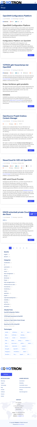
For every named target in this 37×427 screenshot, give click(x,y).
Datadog (23, 335)
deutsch (7, 257)
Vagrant (22, 355)
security (7, 302)
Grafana (28, 341)
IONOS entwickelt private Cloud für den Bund (17, 214)
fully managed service (10, 283)
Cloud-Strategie (6, 79)
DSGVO (2, 396)
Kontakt (2, 389)
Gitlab (13, 341)
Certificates (15, 335)
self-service (7, 304)
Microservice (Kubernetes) (25, 387)
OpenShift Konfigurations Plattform (17, 16)
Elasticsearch (23, 338)
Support (2, 383)
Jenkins (23, 343)
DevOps (21, 389)
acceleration (8, 263)
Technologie (3, 385)
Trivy (15, 355)
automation (8, 267)
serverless (7, 307)
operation (7, 294)
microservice (8, 287)
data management (9, 274)
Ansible (7, 332)
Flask (7, 341)
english (7, 255)
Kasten (30, 343)
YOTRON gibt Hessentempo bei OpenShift (15, 66)
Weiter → (31, 55)
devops (7, 276)
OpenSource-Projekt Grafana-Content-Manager (15, 117)
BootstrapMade (21, 424)
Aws (22, 332)
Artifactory (15, 332)
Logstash (24, 346)
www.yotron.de (20, 416)
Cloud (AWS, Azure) (23, 385)
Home (2, 5)
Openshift (16, 349)
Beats (7, 335)
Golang (20, 341)
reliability (7, 300)
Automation (21, 380)
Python (25, 352)
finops (6, 280)
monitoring (7, 289)
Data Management (23, 391)
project (6, 296)
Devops (7, 338)
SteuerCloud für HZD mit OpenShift (17, 161)
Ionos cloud (14, 343)
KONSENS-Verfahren (28, 191)
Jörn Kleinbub (7, 19)
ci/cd (6, 269)
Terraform (8, 355)
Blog (2, 387)
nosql (6, 291)
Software (3, 391)
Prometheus (17, 352)
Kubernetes (15, 346)
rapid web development (10, 298)
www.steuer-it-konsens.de (16, 100)
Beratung (3, 380)
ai (5, 265)
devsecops (7, 278)
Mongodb (8, 349)
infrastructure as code (10, 285)
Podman (24, 349)
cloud (6, 272)
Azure (29, 332)
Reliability (21, 383)
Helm (7, 343)
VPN (29, 355)
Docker (15, 338)
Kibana (7, 346)
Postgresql (8, 352)
